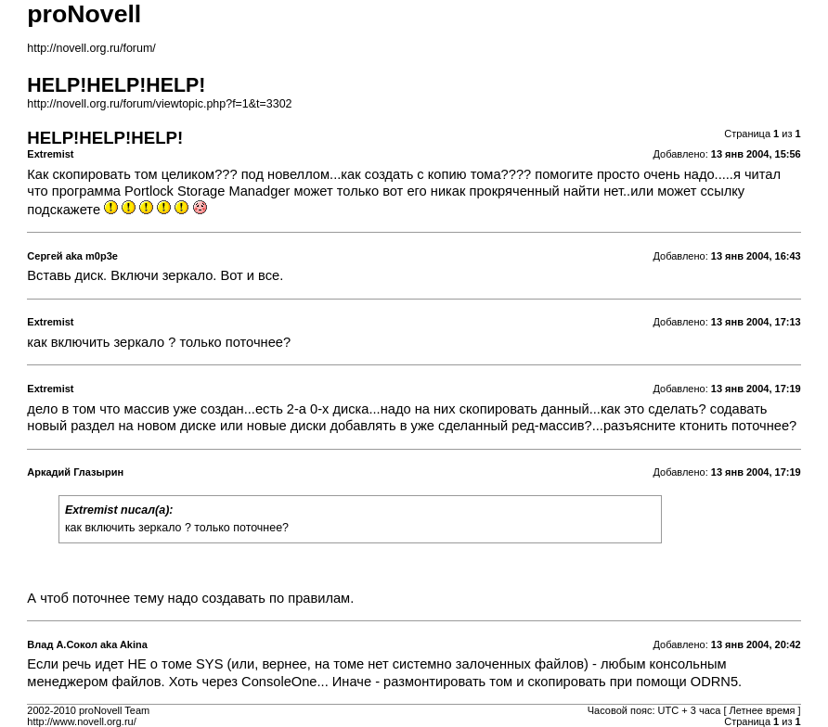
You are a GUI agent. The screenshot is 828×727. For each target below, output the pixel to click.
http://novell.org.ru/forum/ (91, 48)
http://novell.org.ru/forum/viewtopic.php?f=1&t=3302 (159, 103)
